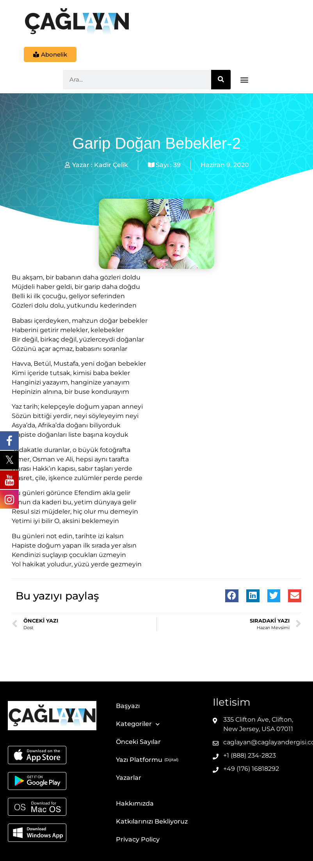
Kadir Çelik (111, 165)
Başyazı (128, 706)
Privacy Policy (138, 839)
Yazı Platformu (139, 759)
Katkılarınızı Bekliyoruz (152, 821)
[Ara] (221, 79)
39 (177, 165)
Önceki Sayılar (138, 741)
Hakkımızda (135, 803)
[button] (244, 79)
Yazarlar (128, 777)
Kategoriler (138, 724)
